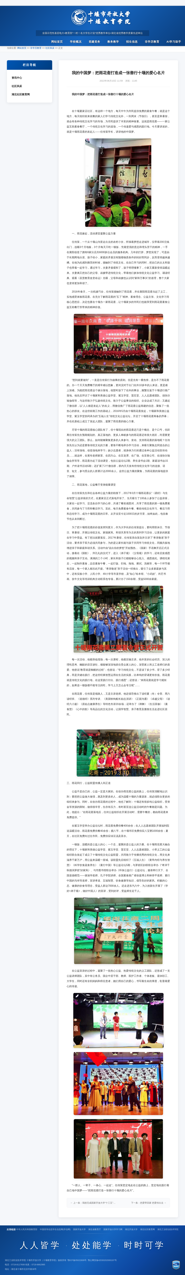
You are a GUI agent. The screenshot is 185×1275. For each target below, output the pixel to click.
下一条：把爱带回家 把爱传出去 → (148, 1203)
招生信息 (132, 41)
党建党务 (94, 41)
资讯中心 (17, 78)
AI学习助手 (173, 41)
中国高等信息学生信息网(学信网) (55, 1229)
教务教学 (113, 41)
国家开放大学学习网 (112, 1229)
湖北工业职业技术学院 (167, 1229)
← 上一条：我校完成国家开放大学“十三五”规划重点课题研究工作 (93, 1203)
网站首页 (57, 41)
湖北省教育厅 (94, 1229)
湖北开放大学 (131, 1229)
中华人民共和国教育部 (26, 1229)
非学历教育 (152, 41)
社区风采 (49, 48)
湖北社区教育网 (21, 94)
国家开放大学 (79, 1229)
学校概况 (76, 41)
